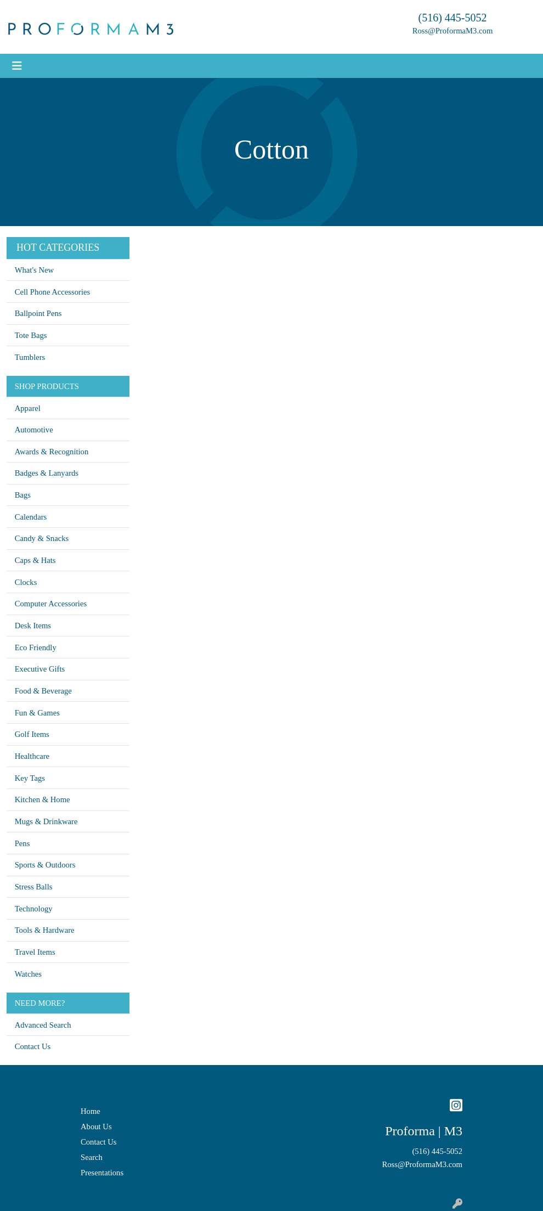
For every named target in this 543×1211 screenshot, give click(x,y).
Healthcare (32, 756)
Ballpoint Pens (38, 313)
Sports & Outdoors (45, 864)
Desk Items (33, 625)
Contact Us (33, 1046)
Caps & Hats (35, 560)
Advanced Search (43, 1025)
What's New (34, 270)
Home (90, 1111)
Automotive (34, 429)
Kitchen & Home (42, 799)
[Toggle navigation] (17, 66)
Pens (22, 843)
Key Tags (30, 778)
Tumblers (30, 357)
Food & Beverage (43, 690)
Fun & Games (37, 712)
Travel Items (35, 952)
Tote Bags (31, 335)
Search (92, 1157)
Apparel (28, 408)
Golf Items (32, 734)
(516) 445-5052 (452, 18)
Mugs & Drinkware (46, 821)
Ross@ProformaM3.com (452, 30)
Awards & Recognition (52, 451)
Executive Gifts (40, 668)
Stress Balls (34, 886)
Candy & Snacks (42, 538)
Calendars (31, 516)
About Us (96, 1126)
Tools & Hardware (45, 930)
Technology (34, 908)
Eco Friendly (35, 647)
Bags (23, 495)
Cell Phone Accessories (52, 292)
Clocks (26, 582)
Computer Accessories (51, 603)
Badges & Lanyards (46, 473)
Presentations (102, 1172)
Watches (28, 974)
